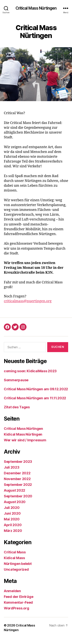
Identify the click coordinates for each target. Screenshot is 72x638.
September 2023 (18, 462)
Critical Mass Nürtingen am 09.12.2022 (36, 389)
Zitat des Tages (17, 407)
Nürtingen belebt (18, 564)
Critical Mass (15, 552)
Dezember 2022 (17, 473)
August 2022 (14, 490)
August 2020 (15, 502)
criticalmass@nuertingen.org (28, 301)
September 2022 (18, 485)
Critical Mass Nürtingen (36, 8)
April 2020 (13, 525)
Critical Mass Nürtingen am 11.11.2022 (35, 398)
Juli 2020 (12, 508)
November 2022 (17, 479)
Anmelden (12, 591)
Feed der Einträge (18, 597)
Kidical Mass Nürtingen (23, 434)
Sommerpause (16, 380)
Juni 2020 (12, 513)
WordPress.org (16, 608)
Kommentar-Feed (18, 602)
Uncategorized (16, 569)
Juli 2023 (11, 467)
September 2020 (18, 496)
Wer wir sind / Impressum (25, 440)
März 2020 (13, 531)
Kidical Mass (14, 558)
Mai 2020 (12, 519)
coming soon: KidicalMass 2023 (30, 371)
